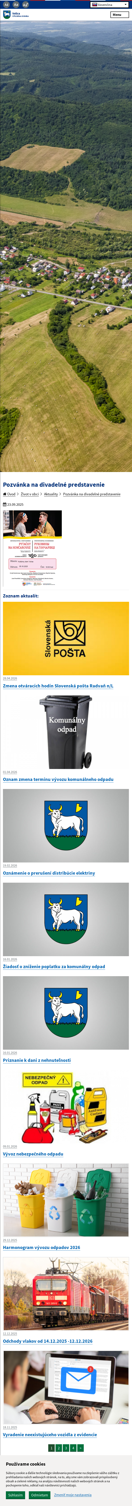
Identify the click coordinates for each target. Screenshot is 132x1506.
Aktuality (51, 494)
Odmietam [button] (39, 1495)
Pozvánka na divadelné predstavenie (91, 494)
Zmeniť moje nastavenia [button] (73, 1495)
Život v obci (30, 494)
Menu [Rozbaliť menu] (120, 14)
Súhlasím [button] (15, 1495)
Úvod (9, 494)
